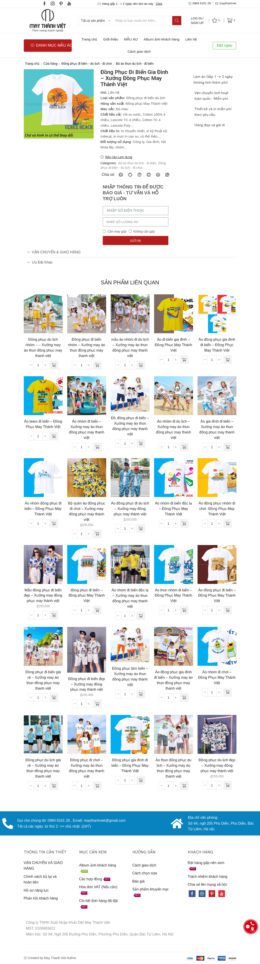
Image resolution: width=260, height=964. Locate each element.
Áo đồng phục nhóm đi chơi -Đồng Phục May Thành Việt (217, 508)
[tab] (130, 252)
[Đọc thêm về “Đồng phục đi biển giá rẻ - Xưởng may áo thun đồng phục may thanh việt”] (54, 697)
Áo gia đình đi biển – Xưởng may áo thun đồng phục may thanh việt (217, 429)
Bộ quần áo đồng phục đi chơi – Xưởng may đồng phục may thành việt (86, 511)
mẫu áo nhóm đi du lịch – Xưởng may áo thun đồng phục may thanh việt (130, 348)
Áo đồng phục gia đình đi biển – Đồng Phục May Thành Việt (217, 345)
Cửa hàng (50, 63)
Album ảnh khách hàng (161, 39)
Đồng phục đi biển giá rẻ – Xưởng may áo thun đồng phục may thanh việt (43, 680)
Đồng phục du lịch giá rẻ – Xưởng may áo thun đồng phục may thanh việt (43, 768)
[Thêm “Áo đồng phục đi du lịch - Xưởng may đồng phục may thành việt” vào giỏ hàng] (140, 528)
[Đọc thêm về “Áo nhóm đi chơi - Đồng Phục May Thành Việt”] (227, 692)
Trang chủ (89, 39)
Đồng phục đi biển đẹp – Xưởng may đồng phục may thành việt (86, 684)
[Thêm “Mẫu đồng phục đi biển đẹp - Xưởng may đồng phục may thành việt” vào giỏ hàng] (54, 615)
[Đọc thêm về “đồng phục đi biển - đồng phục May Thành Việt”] (97, 610)
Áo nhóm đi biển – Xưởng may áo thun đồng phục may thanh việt (86, 429)
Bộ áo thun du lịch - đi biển (135, 63)
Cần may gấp (116, 231)
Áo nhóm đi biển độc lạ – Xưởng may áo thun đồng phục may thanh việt (130, 598)
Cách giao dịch (139, 51)
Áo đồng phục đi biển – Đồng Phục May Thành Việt (217, 595)
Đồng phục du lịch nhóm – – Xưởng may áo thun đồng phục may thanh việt (43, 348)
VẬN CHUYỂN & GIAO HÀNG (54, 252)
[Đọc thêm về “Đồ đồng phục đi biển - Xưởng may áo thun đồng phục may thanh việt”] (140, 443)
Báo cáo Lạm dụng (118, 157)
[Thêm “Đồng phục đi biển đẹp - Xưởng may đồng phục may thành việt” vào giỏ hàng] (97, 704)
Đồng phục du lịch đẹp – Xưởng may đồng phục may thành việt (217, 765)
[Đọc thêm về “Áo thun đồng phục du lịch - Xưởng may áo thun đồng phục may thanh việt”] (184, 785)
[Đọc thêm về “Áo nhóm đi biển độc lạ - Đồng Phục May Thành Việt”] (184, 523)
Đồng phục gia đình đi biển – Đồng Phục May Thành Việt (130, 765)
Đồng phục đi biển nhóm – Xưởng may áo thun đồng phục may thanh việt (86, 348)
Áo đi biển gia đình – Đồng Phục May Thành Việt (173, 345)
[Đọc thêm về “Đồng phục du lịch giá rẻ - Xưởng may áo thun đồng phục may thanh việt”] (54, 785)
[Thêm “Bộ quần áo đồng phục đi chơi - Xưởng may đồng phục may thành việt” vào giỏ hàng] (97, 534)
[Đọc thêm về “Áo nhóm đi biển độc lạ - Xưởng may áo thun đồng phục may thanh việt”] (140, 616)
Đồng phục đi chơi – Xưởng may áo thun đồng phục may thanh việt (86, 768)
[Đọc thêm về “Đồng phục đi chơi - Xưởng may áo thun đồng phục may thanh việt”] (97, 785)
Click (159, 3)
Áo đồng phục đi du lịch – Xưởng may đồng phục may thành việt (130, 508)
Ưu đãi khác (40, 262)
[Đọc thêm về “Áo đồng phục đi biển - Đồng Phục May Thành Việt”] (227, 610)
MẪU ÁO (131, 39)
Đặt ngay (224, 45)
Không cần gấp (144, 231)
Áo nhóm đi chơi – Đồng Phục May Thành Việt (217, 677)
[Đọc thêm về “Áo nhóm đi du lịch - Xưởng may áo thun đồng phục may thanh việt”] (184, 447)
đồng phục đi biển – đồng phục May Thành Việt (86, 595)
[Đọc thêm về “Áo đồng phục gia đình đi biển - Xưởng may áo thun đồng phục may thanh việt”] (184, 697)
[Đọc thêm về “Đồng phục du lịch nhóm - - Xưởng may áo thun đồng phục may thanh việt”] (54, 365)
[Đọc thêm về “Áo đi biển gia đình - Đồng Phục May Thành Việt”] (184, 359)
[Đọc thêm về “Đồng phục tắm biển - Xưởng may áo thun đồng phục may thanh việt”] (140, 694)
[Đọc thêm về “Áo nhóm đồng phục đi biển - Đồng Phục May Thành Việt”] (54, 523)
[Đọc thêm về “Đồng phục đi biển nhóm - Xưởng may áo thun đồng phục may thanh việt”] (97, 365)
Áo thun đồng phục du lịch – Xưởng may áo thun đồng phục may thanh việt (173, 768)
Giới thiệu (110, 39)
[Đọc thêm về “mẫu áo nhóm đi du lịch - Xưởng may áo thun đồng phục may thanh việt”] (140, 365)
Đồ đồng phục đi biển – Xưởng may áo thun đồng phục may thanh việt (130, 426)
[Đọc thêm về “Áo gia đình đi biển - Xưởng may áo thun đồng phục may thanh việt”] (227, 447)
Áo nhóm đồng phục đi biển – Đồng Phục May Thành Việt (43, 508)
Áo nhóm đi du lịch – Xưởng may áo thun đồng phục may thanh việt (173, 429)
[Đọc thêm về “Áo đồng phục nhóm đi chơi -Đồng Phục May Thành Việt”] (227, 523)
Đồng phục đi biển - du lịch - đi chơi (87, 63)
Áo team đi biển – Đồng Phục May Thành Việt (43, 424)
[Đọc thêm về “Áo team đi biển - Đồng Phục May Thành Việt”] (54, 436)
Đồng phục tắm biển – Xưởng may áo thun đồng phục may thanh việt (130, 676)
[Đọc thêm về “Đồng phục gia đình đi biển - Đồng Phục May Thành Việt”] (140, 780)
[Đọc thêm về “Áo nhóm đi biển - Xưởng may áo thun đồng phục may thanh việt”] (97, 447)
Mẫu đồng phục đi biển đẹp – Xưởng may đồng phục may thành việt (43, 595)
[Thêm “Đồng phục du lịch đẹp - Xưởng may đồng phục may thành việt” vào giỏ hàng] (227, 785)
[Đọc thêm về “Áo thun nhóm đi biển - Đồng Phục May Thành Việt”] (184, 610)
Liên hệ (191, 39)
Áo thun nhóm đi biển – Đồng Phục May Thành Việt (173, 595)
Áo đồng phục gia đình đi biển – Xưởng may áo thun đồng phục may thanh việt (173, 680)
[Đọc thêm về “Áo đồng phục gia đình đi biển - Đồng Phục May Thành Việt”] (227, 359)
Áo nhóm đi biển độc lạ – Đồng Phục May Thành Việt (173, 508)
